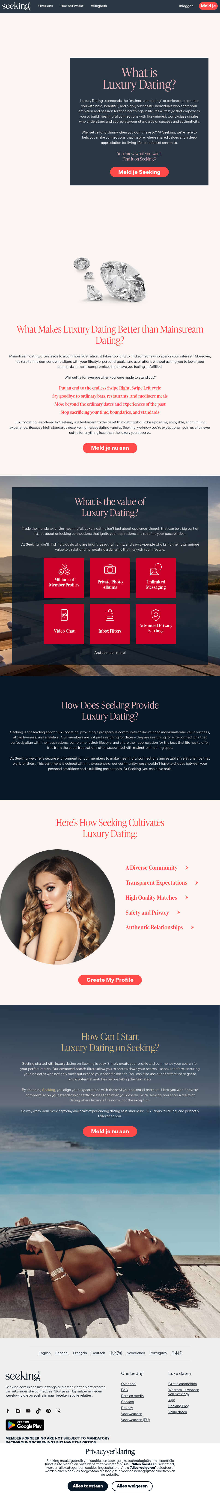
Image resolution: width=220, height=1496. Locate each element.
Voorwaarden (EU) (135, 1420)
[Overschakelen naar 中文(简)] (115, 1353)
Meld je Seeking (139, 172)
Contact (127, 1402)
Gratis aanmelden (182, 1384)
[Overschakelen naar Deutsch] (98, 1353)
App (171, 1400)
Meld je (208, 6)
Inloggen (186, 6)
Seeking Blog (178, 1406)
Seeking (48, 1090)
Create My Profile (110, 980)
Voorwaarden (131, 1414)
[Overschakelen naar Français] (80, 1353)
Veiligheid (99, 6)
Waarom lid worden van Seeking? (183, 1392)
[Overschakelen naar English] (44, 1353)
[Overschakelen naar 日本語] (176, 1353)
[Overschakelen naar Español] (62, 1353)
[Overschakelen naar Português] (158, 1353)
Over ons (45, 6)
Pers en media (132, 1396)
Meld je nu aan (110, 448)
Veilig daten (177, 1412)
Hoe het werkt (71, 6)
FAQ (124, 1390)
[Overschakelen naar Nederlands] (135, 1353)
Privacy (127, 1408)
